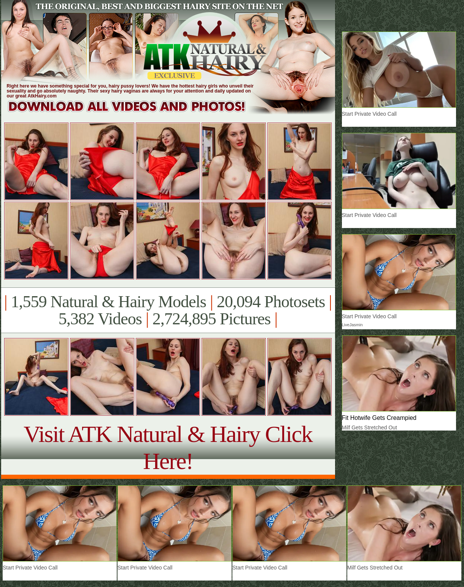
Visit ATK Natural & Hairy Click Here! (168, 447)
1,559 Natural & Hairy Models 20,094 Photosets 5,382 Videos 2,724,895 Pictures (168, 310)
